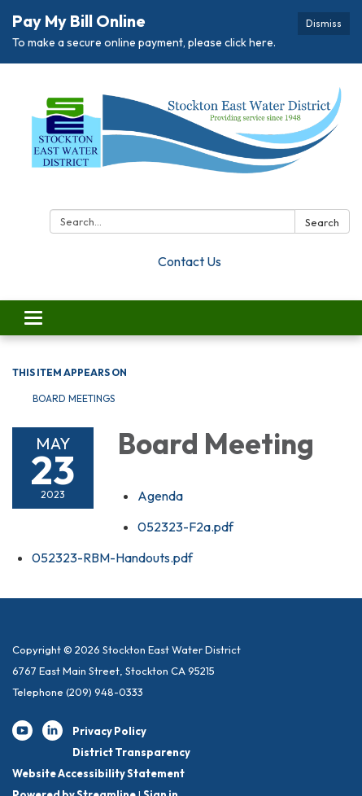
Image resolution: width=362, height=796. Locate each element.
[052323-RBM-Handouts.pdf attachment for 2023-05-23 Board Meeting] (112, 557)
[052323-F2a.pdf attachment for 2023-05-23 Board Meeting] (185, 526)
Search (322, 222)
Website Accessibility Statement (98, 773)
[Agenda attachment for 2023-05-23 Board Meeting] (160, 496)
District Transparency (131, 752)
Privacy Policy (109, 730)
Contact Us (189, 261)
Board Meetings (74, 398)
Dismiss (324, 23)
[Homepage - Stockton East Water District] (181, 139)
